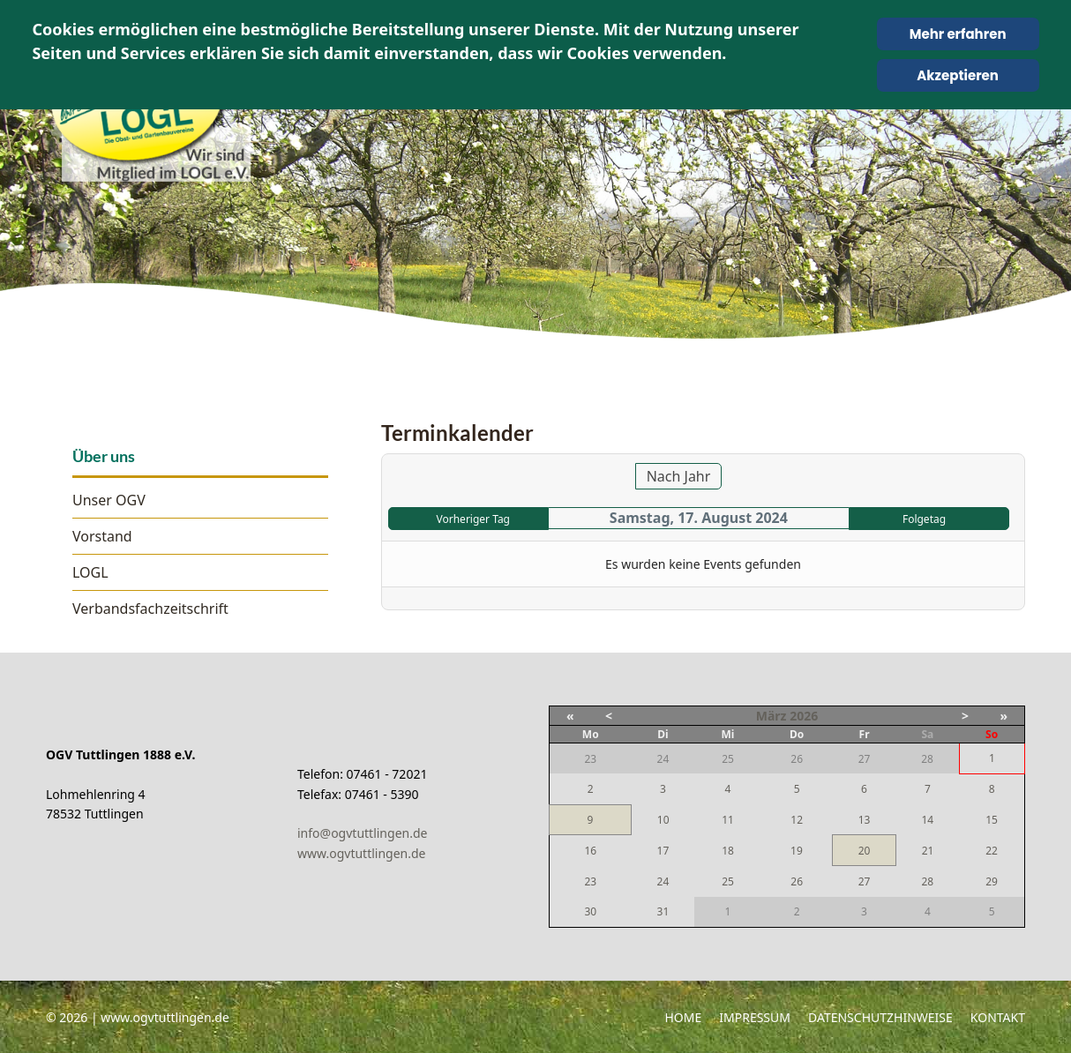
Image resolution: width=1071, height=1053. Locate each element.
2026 (804, 715)
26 (796, 881)
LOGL (90, 572)
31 (663, 911)
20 (864, 850)
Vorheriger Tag (473, 519)
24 (663, 881)
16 (590, 850)
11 (728, 819)
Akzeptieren (958, 75)
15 (991, 819)
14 (927, 819)
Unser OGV (109, 500)
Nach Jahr (679, 476)
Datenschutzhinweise (880, 1017)
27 (864, 881)
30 (590, 911)
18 (728, 850)
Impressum (754, 1017)
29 (991, 881)
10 (663, 819)
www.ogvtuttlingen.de (361, 853)
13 (864, 819)
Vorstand (102, 536)
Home (682, 1017)
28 (927, 881)
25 (728, 881)
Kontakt (997, 1017)
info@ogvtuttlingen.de (362, 833)
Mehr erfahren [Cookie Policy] (958, 34)
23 (590, 881)
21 (928, 850)
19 (796, 850)
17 (663, 850)
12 (796, 819)
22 (991, 850)
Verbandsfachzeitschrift (150, 608)
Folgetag (924, 519)
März (771, 715)
